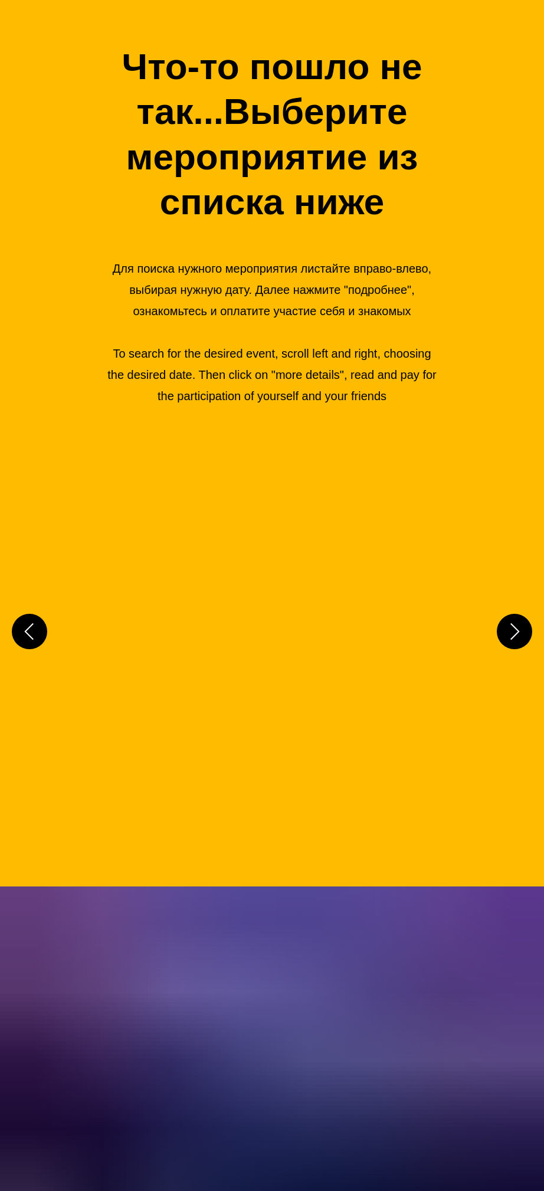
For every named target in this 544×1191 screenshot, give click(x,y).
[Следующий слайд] (514, 630)
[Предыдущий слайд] (29, 630)
